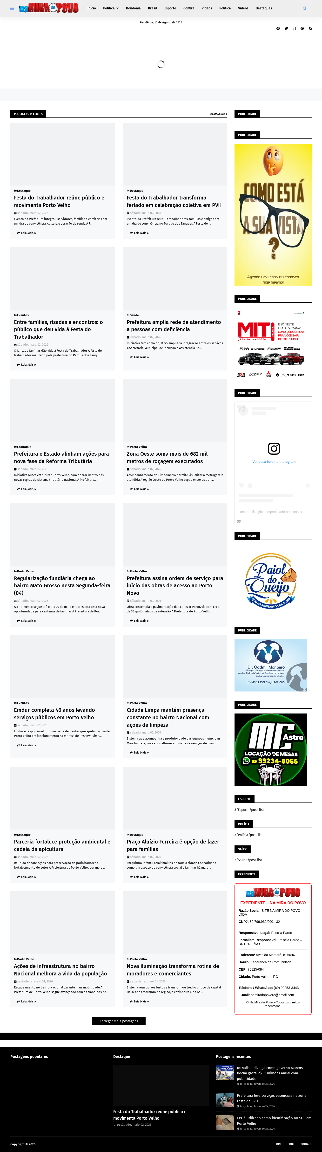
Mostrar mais (217, 114)
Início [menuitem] (91, 8)
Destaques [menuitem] (264, 8)
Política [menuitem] (109, 8)
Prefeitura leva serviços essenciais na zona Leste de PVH (271, 1098)
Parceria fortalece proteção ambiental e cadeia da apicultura (62, 845)
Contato (306, 1144)
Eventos (23, 315)
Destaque (24, 190)
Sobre (292, 1144)
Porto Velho (138, 446)
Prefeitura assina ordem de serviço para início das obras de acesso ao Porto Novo (175, 586)
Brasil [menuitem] (152, 8)
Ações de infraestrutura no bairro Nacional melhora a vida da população (60, 970)
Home (278, 1144)
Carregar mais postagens (119, 1021)
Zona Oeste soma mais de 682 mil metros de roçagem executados (167, 458)
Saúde (134, 315)
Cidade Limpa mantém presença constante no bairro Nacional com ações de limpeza (168, 717)
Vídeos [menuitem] (207, 8)
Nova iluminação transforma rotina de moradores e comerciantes (173, 970)
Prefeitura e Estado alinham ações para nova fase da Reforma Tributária (61, 458)
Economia (24, 446)
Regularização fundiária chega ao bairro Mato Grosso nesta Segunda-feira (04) (62, 586)
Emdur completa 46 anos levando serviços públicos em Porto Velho (54, 714)
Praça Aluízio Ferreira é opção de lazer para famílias (173, 845)
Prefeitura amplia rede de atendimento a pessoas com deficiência (174, 326)
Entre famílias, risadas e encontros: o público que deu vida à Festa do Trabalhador (58, 329)
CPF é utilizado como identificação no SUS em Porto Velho (274, 1121)
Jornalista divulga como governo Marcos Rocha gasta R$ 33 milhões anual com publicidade (270, 1073)
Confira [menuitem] (189, 8)
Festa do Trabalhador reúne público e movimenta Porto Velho (59, 201)
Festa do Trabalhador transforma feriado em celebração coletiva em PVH (174, 201)
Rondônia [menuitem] (133, 8)
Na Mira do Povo (48, 1144)
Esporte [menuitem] (170, 8)
